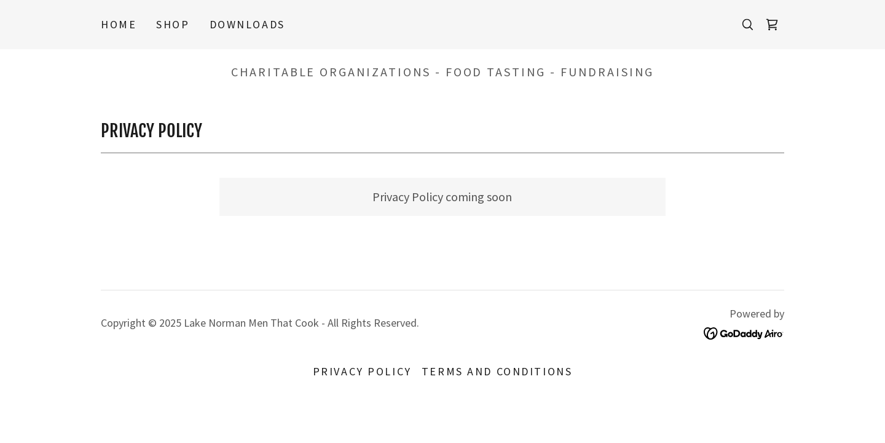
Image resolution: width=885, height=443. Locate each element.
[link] (772, 24)
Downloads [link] (247, 24)
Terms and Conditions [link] (497, 371)
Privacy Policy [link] (362, 371)
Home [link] (118, 24)
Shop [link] (172, 24)
